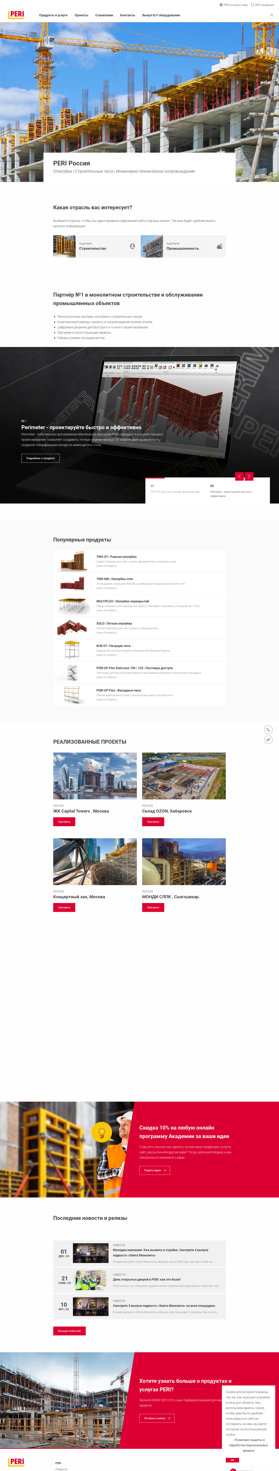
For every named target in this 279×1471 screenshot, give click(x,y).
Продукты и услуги (53, 15)
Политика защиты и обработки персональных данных (248, 1445)
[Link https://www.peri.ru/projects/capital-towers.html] (95, 784)
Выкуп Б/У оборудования (161, 15)
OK (232, 1460)
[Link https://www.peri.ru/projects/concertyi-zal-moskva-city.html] (95, 870)
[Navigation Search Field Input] (252, 15)
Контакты (127, 15)
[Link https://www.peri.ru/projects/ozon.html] (184, 784)
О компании (104, 15)
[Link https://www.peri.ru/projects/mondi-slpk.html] (184, 870)
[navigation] (139, 425)
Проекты (81, 15)
